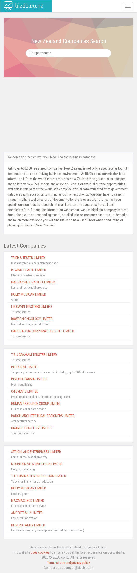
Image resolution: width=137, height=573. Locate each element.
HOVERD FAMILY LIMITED (28, 525)
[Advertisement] (68, 114)
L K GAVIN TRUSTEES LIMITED (31, 306)
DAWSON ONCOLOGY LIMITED (32, 319)
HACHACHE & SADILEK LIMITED (33, 282)
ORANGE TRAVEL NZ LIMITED (31, 428)
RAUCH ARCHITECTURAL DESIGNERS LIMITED (43, 416)
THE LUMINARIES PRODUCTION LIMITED (38, 476)
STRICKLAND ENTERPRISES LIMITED (36, 452)
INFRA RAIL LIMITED (25, 367)
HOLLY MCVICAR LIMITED (28, 294)
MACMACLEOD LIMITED (27, 500)
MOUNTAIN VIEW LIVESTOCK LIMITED (36, 464)
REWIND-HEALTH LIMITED (28, 270)
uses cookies (40, 552)
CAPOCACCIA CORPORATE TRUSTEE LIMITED (42, 331)
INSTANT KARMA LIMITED (29, 379)
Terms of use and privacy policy (68, 562)
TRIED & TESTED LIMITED (28, 258)
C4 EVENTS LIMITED (24, 391)
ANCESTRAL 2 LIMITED (27, 513)
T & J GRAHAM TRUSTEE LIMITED (34, 355)
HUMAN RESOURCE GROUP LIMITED (36, 403)
